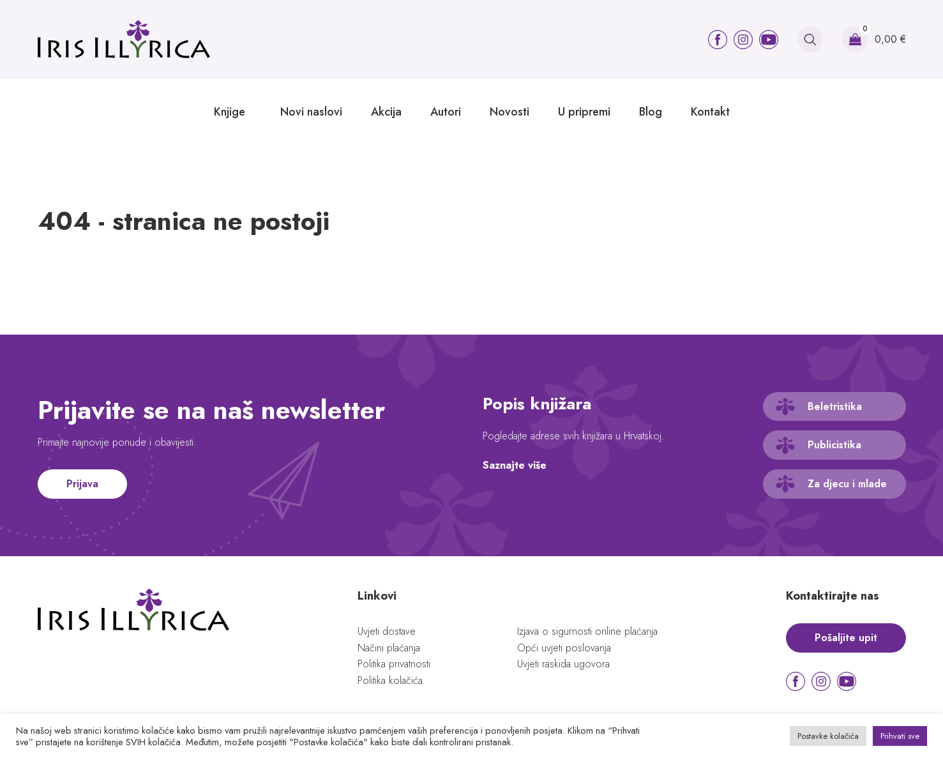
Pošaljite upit (846, 637)
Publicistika (834, 444)
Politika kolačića (390, 680)
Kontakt (710, 111)
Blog (650, 111)
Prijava (82, 483)
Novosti (509, 111)
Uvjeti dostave (387, 631)
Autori (445, 111)
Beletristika (835, 406)
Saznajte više (515, 465)
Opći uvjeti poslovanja (564, 648)
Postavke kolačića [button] (828, 736)
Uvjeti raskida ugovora (563, 663)
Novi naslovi (311, 111)
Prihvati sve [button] (899, 736)
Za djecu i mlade (847, 483)
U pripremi (584, 111)
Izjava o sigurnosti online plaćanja (587, 631)
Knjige (229, 111)
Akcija (386, 111)
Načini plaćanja (389, 648)
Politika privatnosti (394, 663)
